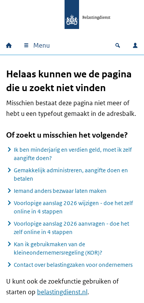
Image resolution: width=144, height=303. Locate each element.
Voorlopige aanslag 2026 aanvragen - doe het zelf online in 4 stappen (71, 228)
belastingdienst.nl (62, 292)
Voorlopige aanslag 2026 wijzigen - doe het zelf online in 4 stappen (73, 207)
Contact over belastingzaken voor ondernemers (73, 264)
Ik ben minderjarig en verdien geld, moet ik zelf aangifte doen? (73, 154)
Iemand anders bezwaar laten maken (60, 190)
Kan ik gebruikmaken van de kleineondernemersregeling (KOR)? (58, 248)
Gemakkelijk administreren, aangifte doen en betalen (71, 174)
